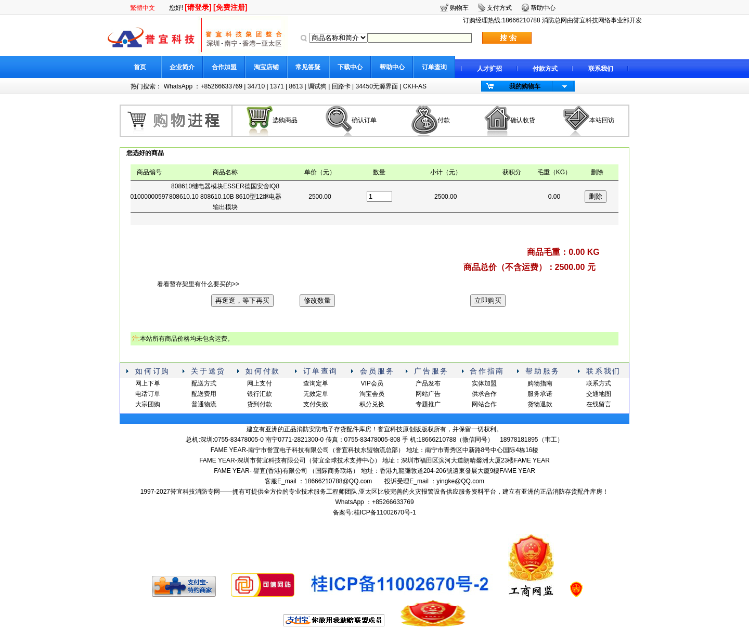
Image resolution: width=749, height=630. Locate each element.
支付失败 (315, 404)
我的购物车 (524, 86)
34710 (256, 86)
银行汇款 (259, 393)
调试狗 (317, 86)
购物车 (459, 7)
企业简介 (182, 67)
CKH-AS (415, 86)
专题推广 (428, 404)
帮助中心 (392, 67)
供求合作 (484, 393)
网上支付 (259, 383)
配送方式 (203, 383)
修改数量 (317, 300)
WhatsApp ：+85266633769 (203, 86)
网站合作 (484, 404)
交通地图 (598, 393)
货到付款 (259, 404)
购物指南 (539, 383)
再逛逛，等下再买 (242, 300)
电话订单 (147, 393)
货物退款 (539, 404)
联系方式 (598, 383)
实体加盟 (484, 383)
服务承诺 (539, 393)
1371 (277, 86)
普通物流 (203, 404)
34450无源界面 (376, 86)
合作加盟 (224, 67)
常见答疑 (307, 67)
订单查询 (434, 67)
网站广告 (428, 393)
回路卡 (341, 86)
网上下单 (147, 383)
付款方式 (545, 68)
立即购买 (487, 300)
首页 (140, 67)
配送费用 (203, 393)
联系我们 (600, 68)
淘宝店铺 (266, 67)
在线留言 (598, 404)
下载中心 (350, 67)
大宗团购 (147, 404)
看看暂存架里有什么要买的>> (198, 284)
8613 (296, 86)
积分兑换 (371, 404)
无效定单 (315, 393)
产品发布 (428, 383)
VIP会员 (371, 383)
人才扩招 (489, 68)
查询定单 (315, 383)
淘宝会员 (371, 393)
